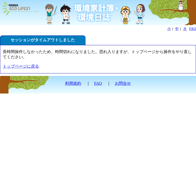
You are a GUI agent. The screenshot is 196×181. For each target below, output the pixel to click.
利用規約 (73, 83)
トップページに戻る (21, 66)
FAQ (192, 29)
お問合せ (123, 83)
